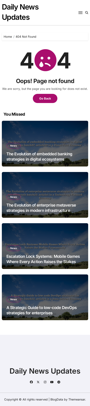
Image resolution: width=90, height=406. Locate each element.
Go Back (45, 98)
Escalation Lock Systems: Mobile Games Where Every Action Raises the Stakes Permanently (43, 261)
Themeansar (76, 399)
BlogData (56, 399)
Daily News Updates (45, 370)
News (13, 145)
